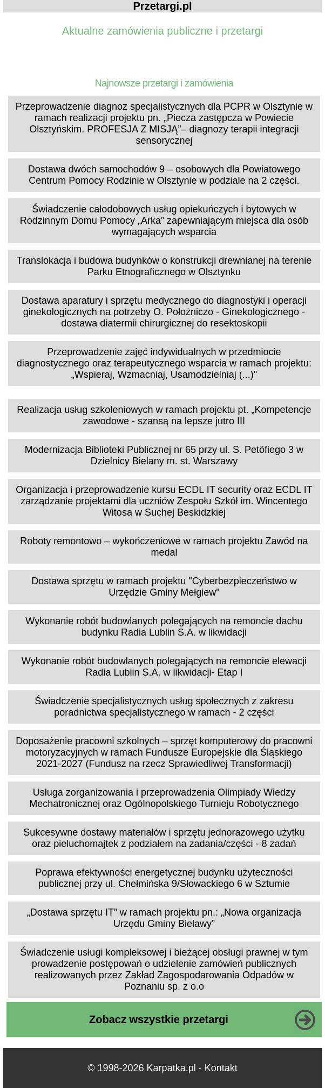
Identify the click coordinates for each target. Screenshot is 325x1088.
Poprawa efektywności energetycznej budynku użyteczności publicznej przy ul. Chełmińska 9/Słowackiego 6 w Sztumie (164, 878)
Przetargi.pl (162, 6)
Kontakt (221, 1068)
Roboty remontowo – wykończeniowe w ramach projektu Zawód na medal (164, 547)
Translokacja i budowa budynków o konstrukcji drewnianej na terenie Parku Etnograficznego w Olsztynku (164, 266)
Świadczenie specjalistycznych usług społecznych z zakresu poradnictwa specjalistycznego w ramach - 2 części (164, 707)
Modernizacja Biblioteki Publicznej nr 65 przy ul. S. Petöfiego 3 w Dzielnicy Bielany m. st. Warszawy (164, 455)
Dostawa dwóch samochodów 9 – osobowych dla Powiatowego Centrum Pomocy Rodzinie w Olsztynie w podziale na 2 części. (164, 175)
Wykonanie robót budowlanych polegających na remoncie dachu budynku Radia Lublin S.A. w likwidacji (163, 627)
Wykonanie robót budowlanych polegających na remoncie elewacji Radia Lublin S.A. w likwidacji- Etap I (164, 667)
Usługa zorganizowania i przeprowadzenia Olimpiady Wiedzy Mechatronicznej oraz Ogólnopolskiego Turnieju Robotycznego (164, 798)
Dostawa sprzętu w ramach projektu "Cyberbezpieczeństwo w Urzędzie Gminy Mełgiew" (164, 587)
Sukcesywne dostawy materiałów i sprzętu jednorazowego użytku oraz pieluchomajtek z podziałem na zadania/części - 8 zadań (163, 838)
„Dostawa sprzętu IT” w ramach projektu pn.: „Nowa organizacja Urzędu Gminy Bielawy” (164, 918)
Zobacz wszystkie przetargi (158, 1019)
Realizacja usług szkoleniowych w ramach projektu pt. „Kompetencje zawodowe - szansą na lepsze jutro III (164, 415)
